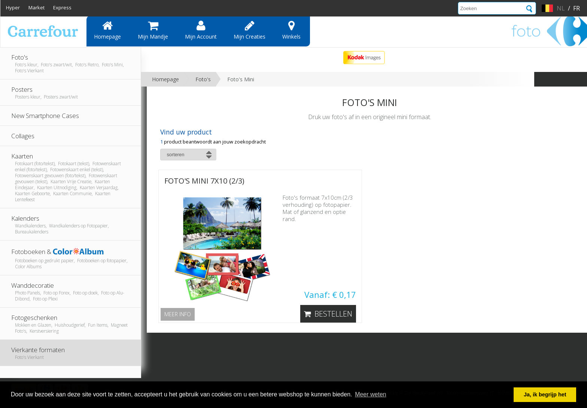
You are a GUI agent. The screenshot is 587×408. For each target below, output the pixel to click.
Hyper (13, 7)
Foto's (203, 79)
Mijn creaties (249, 30)
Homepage (107, 30)
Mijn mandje (153, 30)
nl (561, 8)
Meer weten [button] (370, 394)
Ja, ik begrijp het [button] (545, 395)
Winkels (291, 30)
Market (36, 7)
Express (62, 7)
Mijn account (201, 30)
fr (576, 8)
